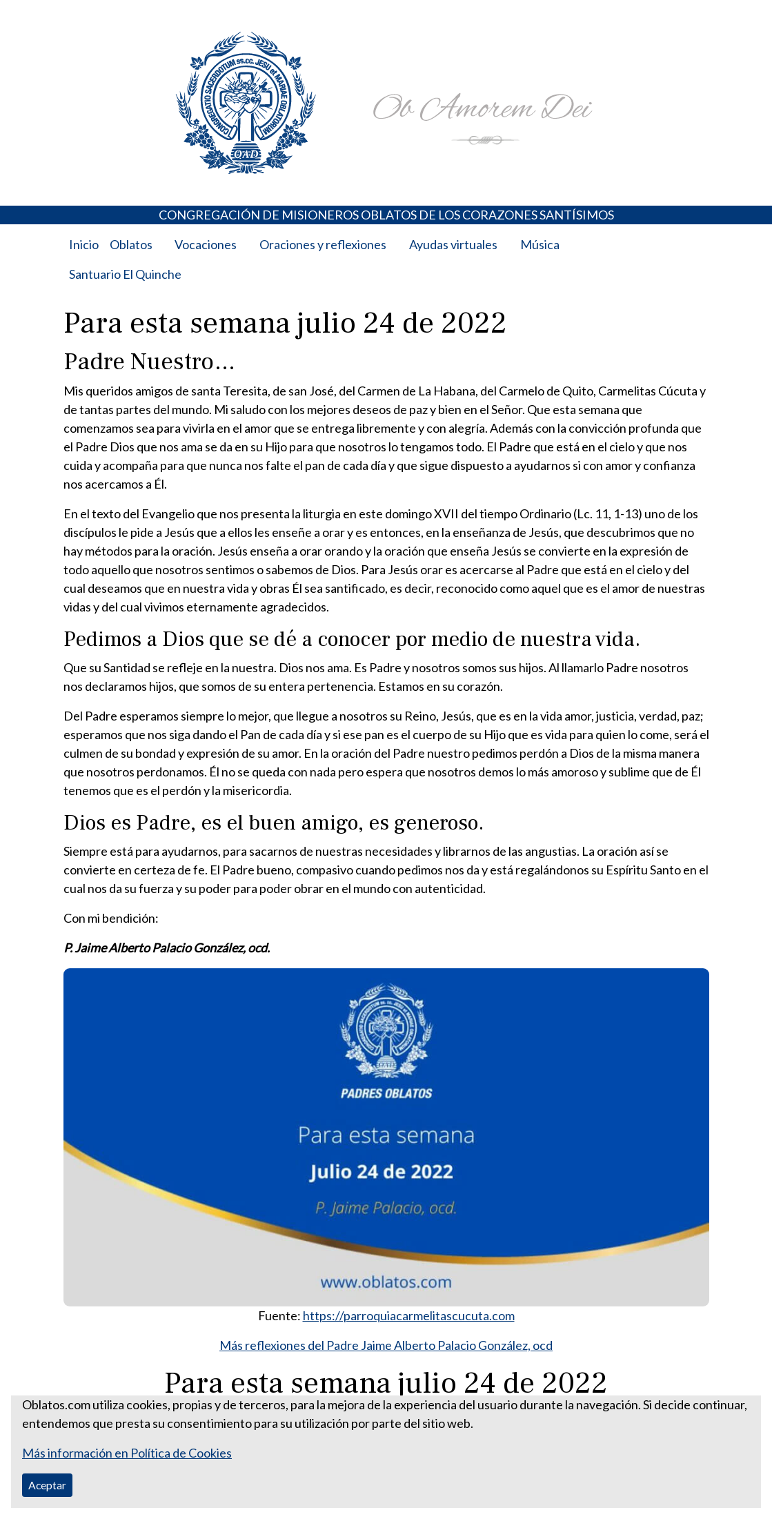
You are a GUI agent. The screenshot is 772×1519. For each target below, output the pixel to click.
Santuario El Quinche (125, 274)
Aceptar (47, 1484)
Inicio (84, 244)
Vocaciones (206, 244)
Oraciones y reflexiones (322, 244)
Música (540, 244)
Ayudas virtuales (453, 244)
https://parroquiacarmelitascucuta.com (409, 1315)
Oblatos (131, 244)
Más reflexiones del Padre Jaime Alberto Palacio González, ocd (386, 1345)
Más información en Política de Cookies (127, 1452)
